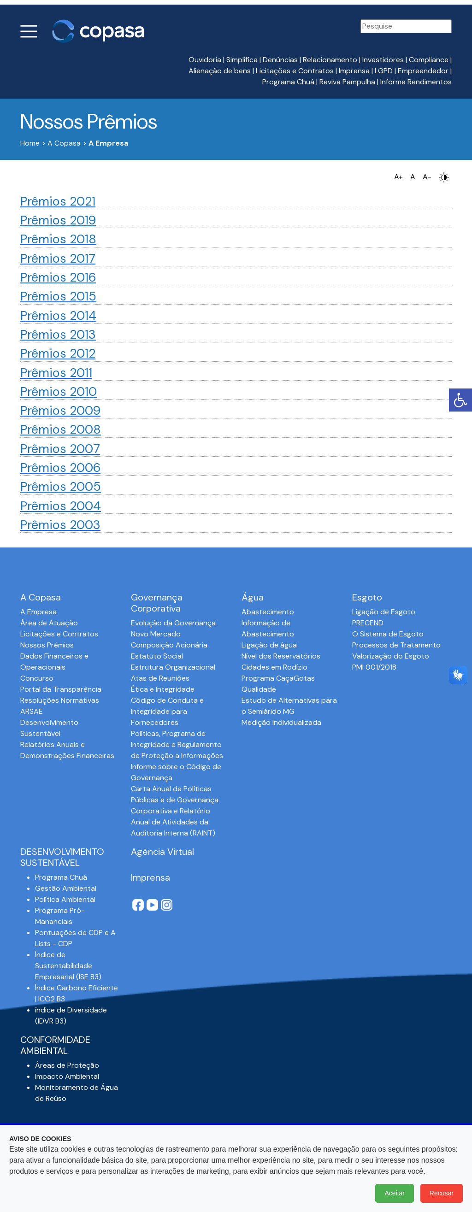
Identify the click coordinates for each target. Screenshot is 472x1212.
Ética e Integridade (163, 689)
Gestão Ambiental (65, 888)
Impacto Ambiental (67, 1076)
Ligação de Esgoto (383, 612)
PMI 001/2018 (374, 667)
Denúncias (280, 60)
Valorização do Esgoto (390, 656)
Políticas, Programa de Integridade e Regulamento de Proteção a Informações (177, 744)
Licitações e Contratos (295, 71)
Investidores (383, 60)
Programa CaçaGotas (278, 678)
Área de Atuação (49, 623)
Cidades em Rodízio (274, 667)
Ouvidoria (205, 60)
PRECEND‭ (368, 623)
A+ (398, 177)
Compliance (428, 60)
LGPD (384, 71)
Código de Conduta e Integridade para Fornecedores (167, 711)
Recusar (442, 1193)
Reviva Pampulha (347, 82)
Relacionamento (330, 60)
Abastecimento (268, 612)
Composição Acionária (169, 645)
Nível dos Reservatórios (281, 656)
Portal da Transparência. (61, 689)
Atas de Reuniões (160, 678)
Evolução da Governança (173, 623)
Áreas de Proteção (67, 1065)
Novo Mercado (156, 634)
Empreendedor (423, 71)
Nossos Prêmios (47, 645)
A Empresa (38, 612)
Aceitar (394, 1193)
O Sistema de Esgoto (388, 634)
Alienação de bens (220, 71)
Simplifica (242, 60)
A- (427, 177)
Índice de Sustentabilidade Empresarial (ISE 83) (68, 966)
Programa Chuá (288, 82)
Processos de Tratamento (396, 645)
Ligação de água (269, 645)
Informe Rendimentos (416, 82)
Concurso (36, 678)
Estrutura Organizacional (173, 667)
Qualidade (259, 689)
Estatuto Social (157, 656)
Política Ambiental (65, 899)
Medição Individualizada (281, 722)
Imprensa (354, 71)
